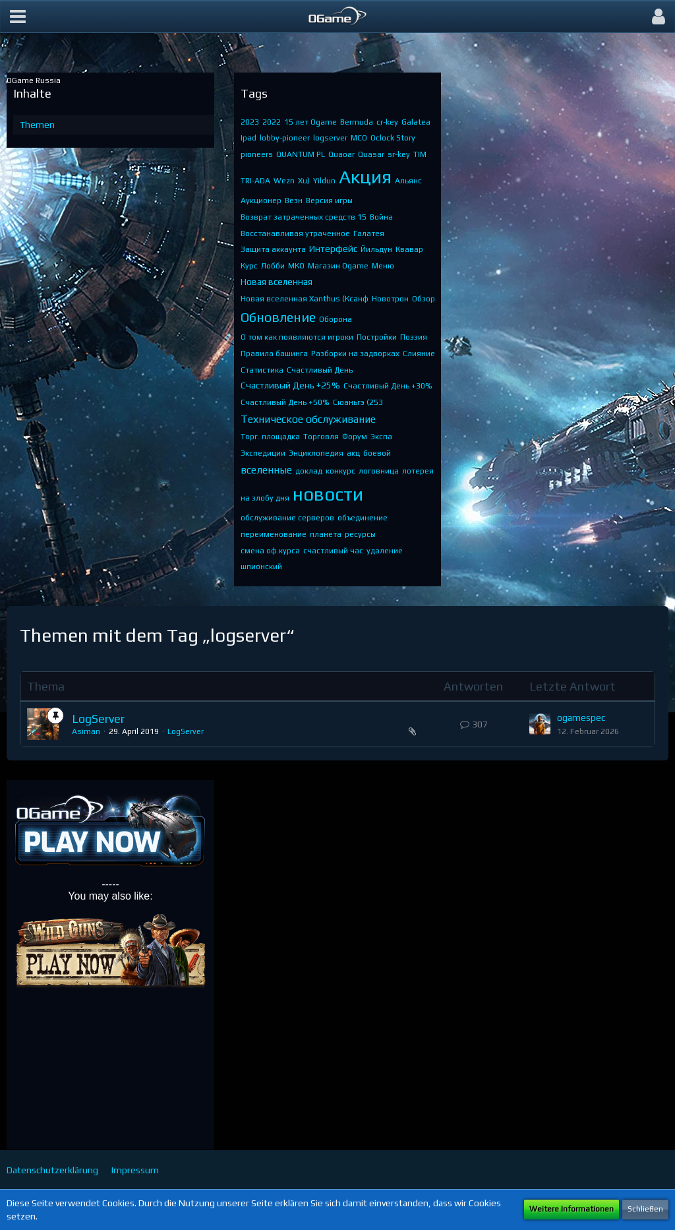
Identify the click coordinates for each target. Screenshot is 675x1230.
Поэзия (413, 337)
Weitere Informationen (571, 1209)
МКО (296, 265)
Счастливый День (320, 370)
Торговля (321, 436)
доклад (308, 471)
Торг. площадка (270, 436)
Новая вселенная (276, 281)
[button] (18, 16)
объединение (363, 517)
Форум (354, 436)
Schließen (645, 1209)
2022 (271, 122)
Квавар (409, 249)
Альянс (408, 180)
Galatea (415, 122)
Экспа (381, 436)
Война (381, 217)
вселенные (266, 470)
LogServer (98, 718)
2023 (250, 122)
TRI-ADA (255, 180)
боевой (377, 453)
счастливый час (333, 550)
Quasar (371, 154)
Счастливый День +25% (290, 385)
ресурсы (360, 534)
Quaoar (341, 154)
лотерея (418, 471)
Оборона (335, 319)
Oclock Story (392, 137)
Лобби (273, 265)
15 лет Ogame (310, 122)
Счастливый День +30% (387, 385)
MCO (359, 137)
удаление (385, 550)
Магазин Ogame (338, 265)
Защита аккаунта (273, 249)
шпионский (261, 566)
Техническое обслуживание (308, 419)
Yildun (324, 180)
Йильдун (376, 249)
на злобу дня (265, 498)
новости (328, 494)
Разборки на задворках (355, 353)
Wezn (284, 180)
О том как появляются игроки (297, 337)
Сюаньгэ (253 (358, 402)
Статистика (262, 370)
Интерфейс (333, 248)
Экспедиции (263, 453)
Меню (383, 265)
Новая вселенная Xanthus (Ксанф (304, 298)
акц (353, 453)
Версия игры (329, 200)
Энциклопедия (316, 453)
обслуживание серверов (287, 517)
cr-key (387, 122)
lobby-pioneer (285, 137)
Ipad (248, 137)
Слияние (419, 353)
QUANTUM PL (300, 154)
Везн (294, 200)
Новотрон (390, 298)
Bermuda (356, 122)
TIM (419, 154)
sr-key (399, 154)
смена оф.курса (270, 550)
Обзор (423, 298)
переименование (274, 534)
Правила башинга (274, 353)
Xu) (304, 180)
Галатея (368, 233)
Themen (37, 124)
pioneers (257, 154)
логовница (379, 471)
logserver (330, 137)
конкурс (340, 471)
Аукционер (261, 200)
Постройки (377, 337)
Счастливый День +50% (285, 402)
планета (325, 534)
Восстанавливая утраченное (295, 233)
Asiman (86, 731)
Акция (365, 176)
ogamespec (581, 717)
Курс (249, 265)
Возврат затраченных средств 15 (304, 217)
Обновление (278, 316)
